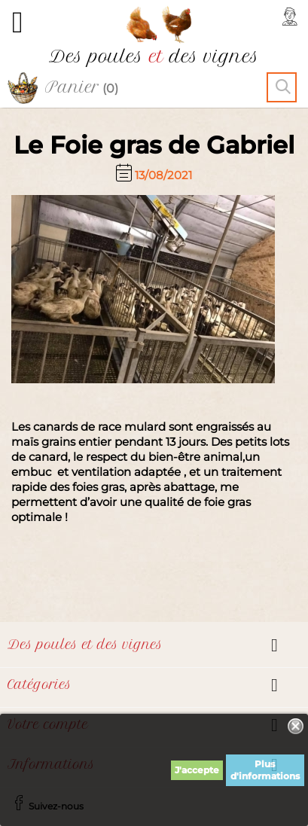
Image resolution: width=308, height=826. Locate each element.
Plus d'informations (265, 770)
